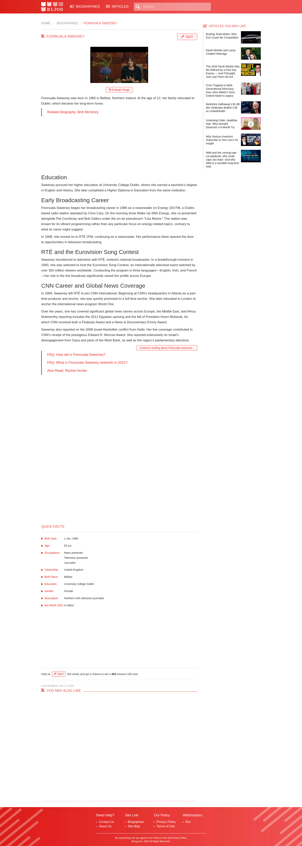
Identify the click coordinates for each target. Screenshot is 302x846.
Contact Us (106, 821)
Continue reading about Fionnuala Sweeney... (167, 347)
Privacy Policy (166, 821)
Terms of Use (166, 826)
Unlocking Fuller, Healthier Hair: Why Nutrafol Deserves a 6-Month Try (221, 124)
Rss (188, 821)
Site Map (134, 826)
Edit (189, 37)
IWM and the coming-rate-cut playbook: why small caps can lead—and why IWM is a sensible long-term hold (222, 159)
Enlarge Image (119, 89)
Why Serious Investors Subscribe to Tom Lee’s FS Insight (222, 140)
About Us (105, 826)
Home (45, 23)
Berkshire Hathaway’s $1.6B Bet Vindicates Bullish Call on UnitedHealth (223, 108)
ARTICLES (117, 6)
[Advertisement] (119, 143)
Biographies (67, 23)
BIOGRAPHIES (85, 6)
